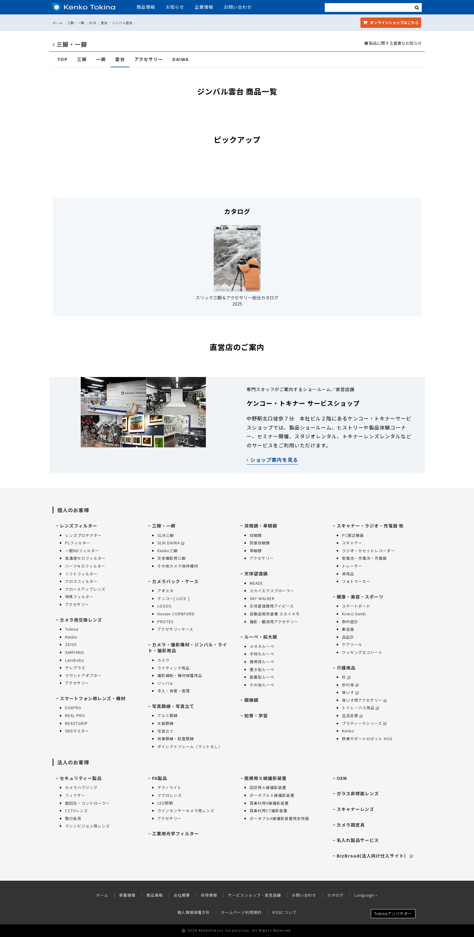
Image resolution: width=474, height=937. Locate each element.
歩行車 (350, 684)
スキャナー (352, 542)
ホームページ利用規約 (241, 912)
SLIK (92, 22)
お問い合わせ (238, 7)
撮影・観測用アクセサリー (274, 621)
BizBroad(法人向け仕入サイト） (375, 856)
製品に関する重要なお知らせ (393, 43)
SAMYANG (74, 652)
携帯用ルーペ (262, 661)
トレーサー (352, 565)
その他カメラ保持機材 (177, 565)
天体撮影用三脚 (171, 558)
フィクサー (75, 795)
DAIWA (180, 59)
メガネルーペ (262, 646)
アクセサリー (148, 59)
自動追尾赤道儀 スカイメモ (275, 613)
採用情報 (209, 895)
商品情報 (145, 7)
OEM (342, 778)
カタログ (335, 895)
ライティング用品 (173, 667)
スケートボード (356, 606)
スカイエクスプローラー (272, 590)
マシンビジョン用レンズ (87, 825)
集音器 (348, 629)
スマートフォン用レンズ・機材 (92, 698)
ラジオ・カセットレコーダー (368, 550)
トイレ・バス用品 (360, 707)
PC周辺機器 (353, 535)
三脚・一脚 (75, 22)
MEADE (256, 583)
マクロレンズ (169, 795)
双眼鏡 (256, 535)
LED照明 (165, 803)
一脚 (101, 59)
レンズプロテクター (83, 535)
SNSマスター (77, 730)
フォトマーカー (356, 581)
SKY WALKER (262, 598)
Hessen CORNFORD (176, 613)
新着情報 (127, 895)
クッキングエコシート (362, 652)
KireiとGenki (354, 613)
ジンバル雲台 (122, 22)
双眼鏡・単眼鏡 (260, 525)
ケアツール (352, 644)
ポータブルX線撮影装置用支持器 (279, 818)
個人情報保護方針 (193, 912)
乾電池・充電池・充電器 (364, 558)
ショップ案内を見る (272, 459)
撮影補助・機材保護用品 (179, 675)
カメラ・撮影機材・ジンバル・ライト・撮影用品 (187, 647)
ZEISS (71, 644)
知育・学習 (256, 715)
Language (366, 895)
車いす (350, 692)
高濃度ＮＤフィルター (85, 558)
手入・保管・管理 (173, 690)
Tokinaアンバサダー (393, 913)
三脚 (82, 59)
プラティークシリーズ (364, 723)
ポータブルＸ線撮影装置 (272, 795)
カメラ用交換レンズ (81, 620)
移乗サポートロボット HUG (367, 738)
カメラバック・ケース (175, 581)
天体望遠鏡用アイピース (272, 606)
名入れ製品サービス (358, 840)
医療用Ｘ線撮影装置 (265, 778)
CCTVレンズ (76, 810)
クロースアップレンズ (85, 589)
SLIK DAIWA (170, 542)
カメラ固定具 (351, 825)
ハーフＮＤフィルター (85, 565)
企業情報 (204, 7)
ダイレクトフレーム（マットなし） (189, 746)
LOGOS (164, 606)
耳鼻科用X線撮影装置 (269, 803)
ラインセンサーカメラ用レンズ (185, 810)
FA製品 (159, 778)
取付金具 (73, 818)
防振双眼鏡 (260, 542)
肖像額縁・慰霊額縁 (175, 738)
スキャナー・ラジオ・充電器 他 (370, 525)
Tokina (72, 629)
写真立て (165, 731)
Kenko (71, 636)
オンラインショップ (391, 22)
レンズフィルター (78, 525)
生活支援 (352, 715)
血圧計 (348, 636)
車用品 (348, 573)
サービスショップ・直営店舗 (254, 895)
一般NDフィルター (82, 550)
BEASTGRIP (76, 723)
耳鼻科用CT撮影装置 (269, 810)
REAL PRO (75, 715)
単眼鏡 (256, 550)
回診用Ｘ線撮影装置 (268, 787)
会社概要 (182, 895)
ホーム (58, 22)
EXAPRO (73, 707)
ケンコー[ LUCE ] (173, 598)
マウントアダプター (83, 675)
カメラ (163, 660)
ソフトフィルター (81, 573)
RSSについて (285, 912)
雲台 (104, 22)
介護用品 (346, 668)
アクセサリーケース (175, 629)
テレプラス (75, 667)
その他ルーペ (262, 684)
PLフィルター (77, 542)
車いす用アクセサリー (364, 700)
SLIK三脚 (165, 535)
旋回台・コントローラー (87, 803)
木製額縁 (165, 723)
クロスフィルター (81, 581)
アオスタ (165, 590)
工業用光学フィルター (175, 833)
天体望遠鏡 (256, 573)
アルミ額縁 (167, 715)
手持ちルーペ (262, 653)
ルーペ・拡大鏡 (260, 637)
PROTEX (165, 621)
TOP (62, 59)
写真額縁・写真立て (173, 706)
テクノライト (169, 787)
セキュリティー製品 (81, 778)
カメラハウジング (81, 787)
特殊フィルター (79, 596)
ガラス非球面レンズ (358, 793)
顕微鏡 (251, 700)
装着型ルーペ (262, 677)
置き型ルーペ (262, 669)
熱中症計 (350, 621)
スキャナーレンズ (355, 809)
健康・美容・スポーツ (360, 596)
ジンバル (165, 683)
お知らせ (175, 7)
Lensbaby (74, 660)
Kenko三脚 (167, 550)
